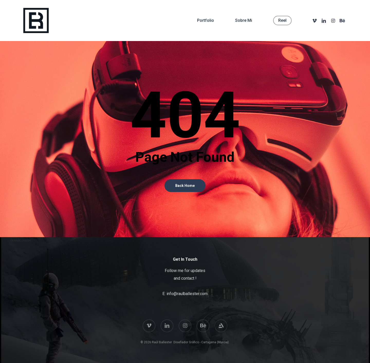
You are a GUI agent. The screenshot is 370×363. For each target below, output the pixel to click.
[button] (360, 2)
